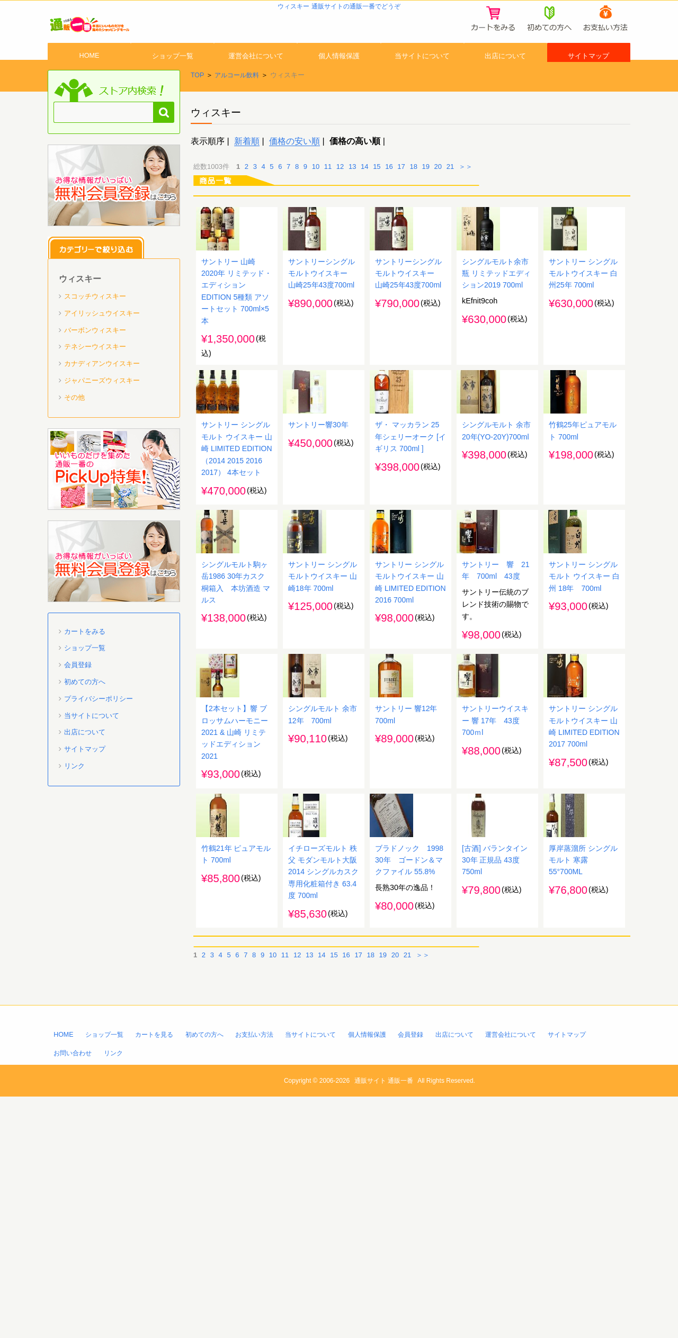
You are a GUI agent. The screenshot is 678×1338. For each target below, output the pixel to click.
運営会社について (256, 75)
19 (426, 196)
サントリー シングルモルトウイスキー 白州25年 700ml (583, 341)
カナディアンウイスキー (102, 393)
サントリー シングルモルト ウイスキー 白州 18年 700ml (584, 736)
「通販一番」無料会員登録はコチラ (114, 215)
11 (328, 196)
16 (388, 196)
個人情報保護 (339, 75)
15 (376, 196)
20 (438, 196)
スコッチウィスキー (95, 326)
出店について (505, 75)
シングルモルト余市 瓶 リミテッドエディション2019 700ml (496, 341)
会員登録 (78, 694)
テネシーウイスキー (95, 376)
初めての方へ (84, 711)
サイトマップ (588, 75)
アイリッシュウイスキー (102, 342)
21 (450, 196)
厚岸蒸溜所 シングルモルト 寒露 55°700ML (583, 1098)
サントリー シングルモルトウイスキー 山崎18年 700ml (322, 736)
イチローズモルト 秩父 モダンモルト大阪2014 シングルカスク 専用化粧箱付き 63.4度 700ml (323, 1110)
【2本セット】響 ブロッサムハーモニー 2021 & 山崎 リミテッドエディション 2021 (234, 931)
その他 (74, 426)
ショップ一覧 (172, 75)
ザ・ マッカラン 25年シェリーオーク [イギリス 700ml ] (410, 544)
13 (352, 196)
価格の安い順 (294, 170)
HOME (89, 75)
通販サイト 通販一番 (385, 1321)
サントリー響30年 (318, 532)
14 (364, 196)
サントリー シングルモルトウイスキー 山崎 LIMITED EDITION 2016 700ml (409, 748)
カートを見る (160, 1275)
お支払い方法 (267, 1275)
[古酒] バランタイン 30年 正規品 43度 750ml (495, 1098)
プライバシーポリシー (98, 728)
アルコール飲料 (239, 105)
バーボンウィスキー (95, 359)
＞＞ (465, 196)
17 (401, 196)
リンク (74, 796)
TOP (197, 105)
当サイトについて (422, 75)
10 (315, 196)
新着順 (247, 170)
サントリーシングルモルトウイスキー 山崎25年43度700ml (321, 341)
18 (413, 196)
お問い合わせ (74, 1294)
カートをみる (84, 660)
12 (340, 196)
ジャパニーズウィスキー (102, 410)
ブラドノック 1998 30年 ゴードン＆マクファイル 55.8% (413, 1098)
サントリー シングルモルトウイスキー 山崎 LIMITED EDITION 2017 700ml (583, 931)
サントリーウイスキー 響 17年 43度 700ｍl (495, 919)
